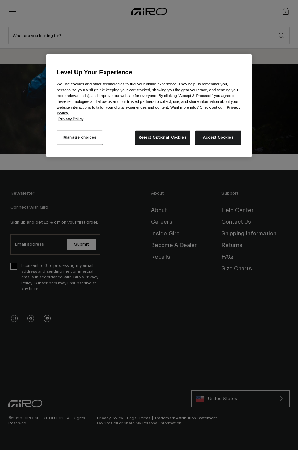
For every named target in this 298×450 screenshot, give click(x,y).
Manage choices (79, 137)
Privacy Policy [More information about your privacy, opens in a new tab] (70, 119)
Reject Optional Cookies (163, 137)
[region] (149, 105)
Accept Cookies (218, 137)
